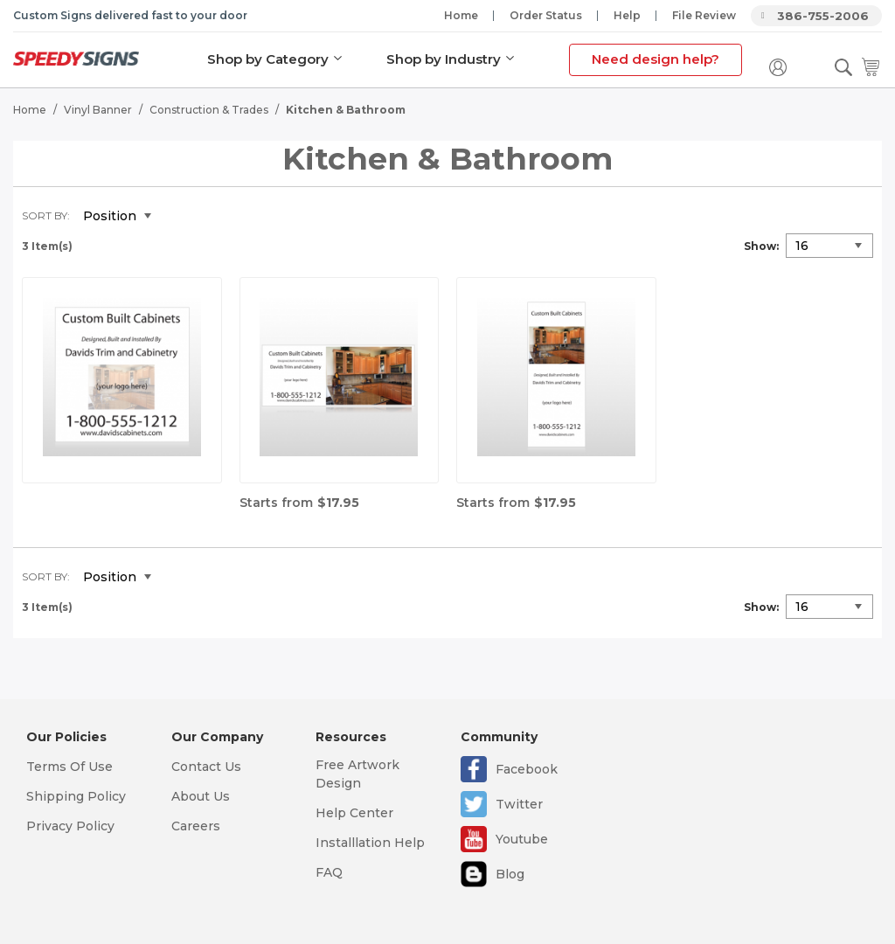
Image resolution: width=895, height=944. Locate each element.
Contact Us (206, 766)
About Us (200, 796)
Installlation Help (370, 842)
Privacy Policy (70, 826)
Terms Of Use (69, 766)
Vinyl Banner (98, 109)
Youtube (522, 839)
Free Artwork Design (357, 774)
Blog (510, 874)
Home (461, 15)
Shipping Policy (76, 796)
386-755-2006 (823, 16)
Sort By (44, 215)
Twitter (519, 804)
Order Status (546, 15)
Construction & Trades (208, 109)
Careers (195, 826)
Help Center (354, 813)
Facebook (527, 769)
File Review (704, 15)
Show (760, 246)
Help (627, 15)
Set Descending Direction (177, 217)
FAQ (329, 872)
